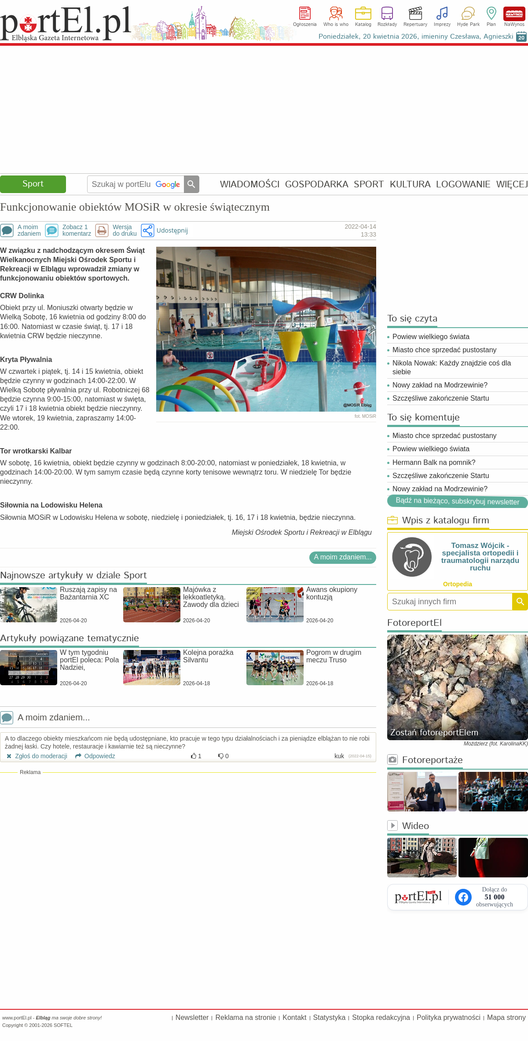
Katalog (363, 24)
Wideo (408, 826)
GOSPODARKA (316, 184)
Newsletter (192, 1017)
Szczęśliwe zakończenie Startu (440, 398)
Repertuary (415, 24)
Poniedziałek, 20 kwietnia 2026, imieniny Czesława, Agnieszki (416, 37)
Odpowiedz (92, 756)
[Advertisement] (264, 110)
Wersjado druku (124, 230)
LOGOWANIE (463, 184)
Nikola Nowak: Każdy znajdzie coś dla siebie (451, 367)
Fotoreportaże (425, 760)
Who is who (335, 24)
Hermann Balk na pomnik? (434, 462)
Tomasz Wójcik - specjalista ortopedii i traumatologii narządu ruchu (480, 556)
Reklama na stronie (245, 1017)
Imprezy (442, 24)
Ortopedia (457, 584)
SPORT (369, 184)
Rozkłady (387, 24)
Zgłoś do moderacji (36, 756)
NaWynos (514, 14)
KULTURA (410, 184)
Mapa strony (506, 1017)
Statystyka (329, 1017)
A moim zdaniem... (343, 557)
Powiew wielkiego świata (430, 336)
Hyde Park (468, 24)
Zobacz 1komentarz (76, 230)
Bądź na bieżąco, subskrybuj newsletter (457, 501)
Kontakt (294, 1017)
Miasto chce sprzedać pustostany (444, 350)
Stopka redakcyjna (381, 1017)
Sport (33, 184)
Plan (491, 24)
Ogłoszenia (305, 24)
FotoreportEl (414, 623)
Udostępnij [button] (172, 230)
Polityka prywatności (448, 1017)
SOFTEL (63, 1025)
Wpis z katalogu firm (438, 521)
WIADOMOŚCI (249, 184)
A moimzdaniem (29, 230)
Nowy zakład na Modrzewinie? (440, 385)
